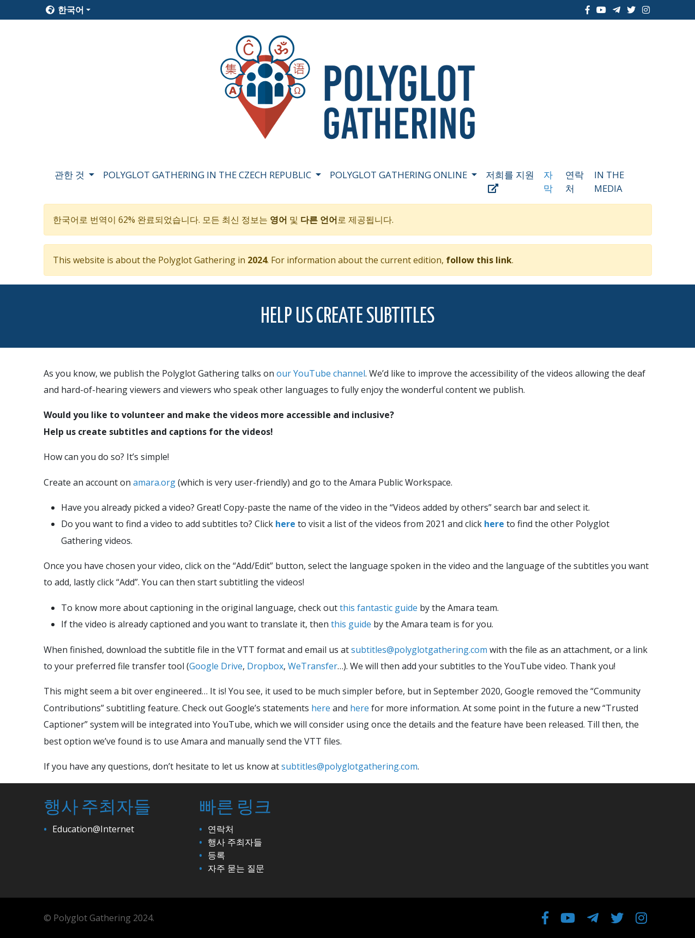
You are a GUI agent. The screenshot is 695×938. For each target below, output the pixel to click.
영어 (278, 220)
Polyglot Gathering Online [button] (399, 174)
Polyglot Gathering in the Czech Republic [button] (208, 174)
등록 (216, 855)
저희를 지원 (510, 180)
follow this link (479, 260)
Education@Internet (93, 829)
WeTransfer (312, 666)
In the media (609, 181)
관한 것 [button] (71, 174)
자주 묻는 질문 (236, 868)
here (285, 524)
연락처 (574, 181)
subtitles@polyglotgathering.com (419, 650)
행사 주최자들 (235, 842)
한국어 (65, 10)
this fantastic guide (379, 608)
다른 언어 (318, 220)
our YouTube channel (320, 373)
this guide (351, 624)
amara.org (154, 482)
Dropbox (265, 666)
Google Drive (216, 666)
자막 (548, 181)
